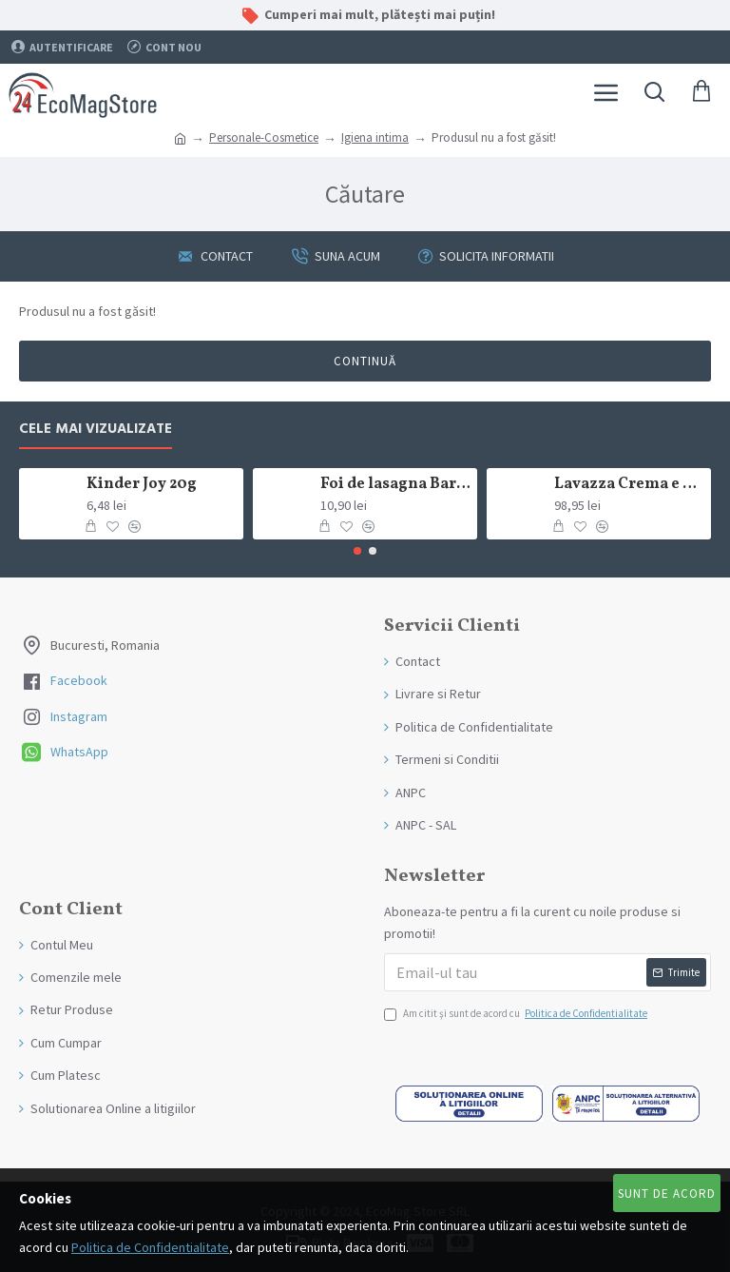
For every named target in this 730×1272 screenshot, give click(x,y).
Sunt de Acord (667, 1193)
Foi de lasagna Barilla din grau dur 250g (395, 485)
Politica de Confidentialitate (150, 1247)
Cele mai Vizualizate (95, 430)
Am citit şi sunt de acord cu (517, 1014)
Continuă (365, 361)
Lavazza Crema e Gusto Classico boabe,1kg (629, 485)
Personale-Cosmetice (263, 137)
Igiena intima (375, 137)
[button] (357, 551)
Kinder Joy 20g (141, 485)
